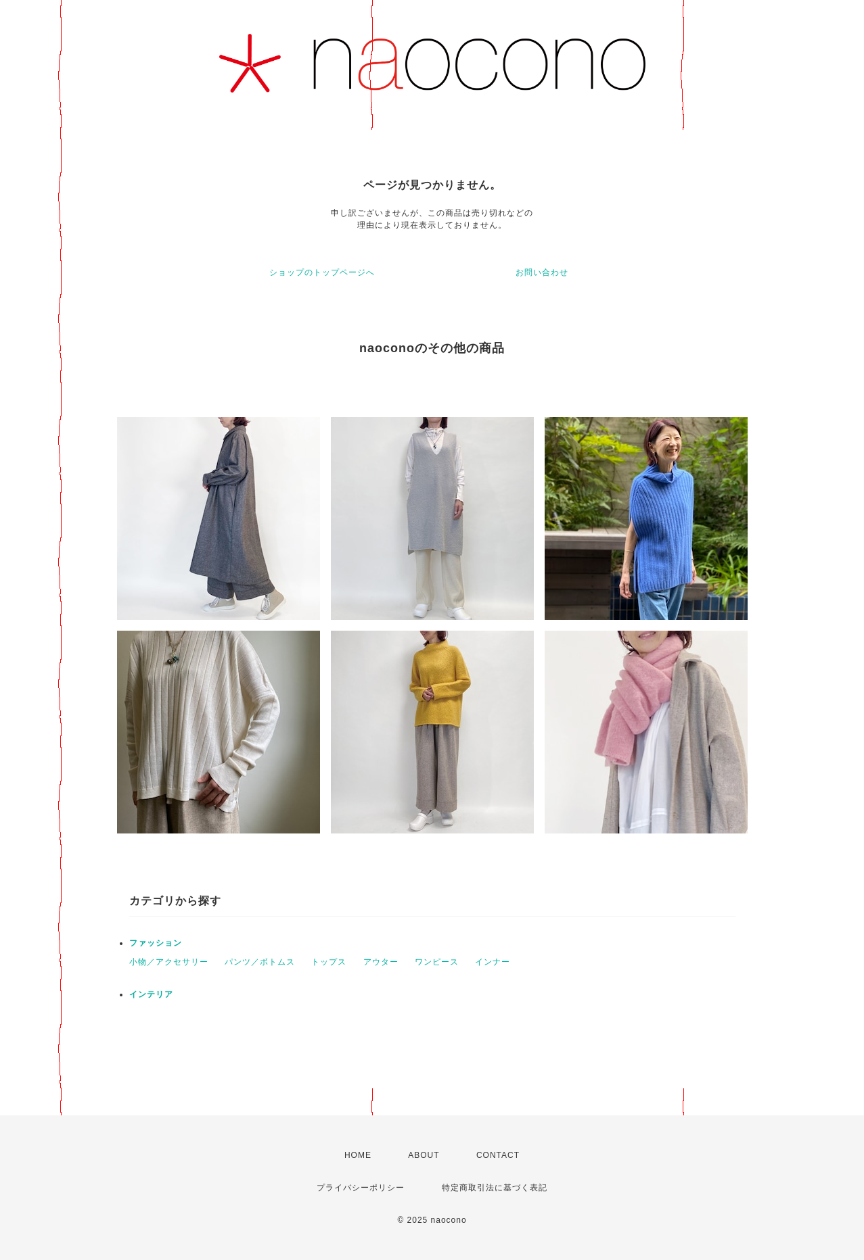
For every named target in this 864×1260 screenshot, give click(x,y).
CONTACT (498, 1155)
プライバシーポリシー (361, 1187)
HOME (357, 1155)
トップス (328, 962)
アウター (381, 962)
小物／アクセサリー (168, 962)
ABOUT (423, 1155)
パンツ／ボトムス (260, 962)
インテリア (151, 994)
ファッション (155, 943)
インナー (492, 962)
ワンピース (437, 962)
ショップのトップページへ (322, 272)
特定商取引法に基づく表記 (494, 1187)
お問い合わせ (542, 272)
